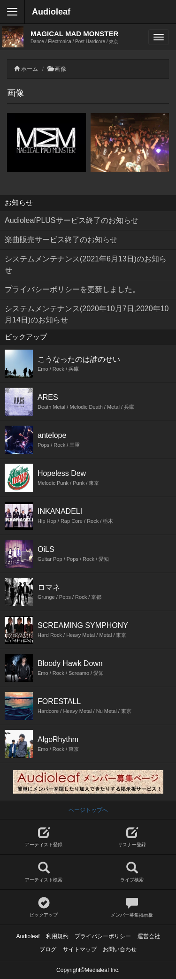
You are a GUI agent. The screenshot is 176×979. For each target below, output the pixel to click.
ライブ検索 (132, 872)
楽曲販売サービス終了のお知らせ (61, 240)
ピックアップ (44, 907)
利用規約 (57, 936)
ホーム (29, 69)
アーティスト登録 (44, 837)
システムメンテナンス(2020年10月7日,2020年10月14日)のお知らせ (86, 314)
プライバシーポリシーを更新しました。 (72, 289)
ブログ (47, 949)
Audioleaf (51, 11)
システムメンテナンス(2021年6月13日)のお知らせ (86, 264)
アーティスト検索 (44, 872)
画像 (60, 69)
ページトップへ (88, 810)
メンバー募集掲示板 (132, 907)
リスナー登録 (132, 837)
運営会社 (149, 936)
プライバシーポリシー (103, 936)
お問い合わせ (120, 949)
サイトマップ (80, 949)
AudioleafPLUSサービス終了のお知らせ (71, 220)
